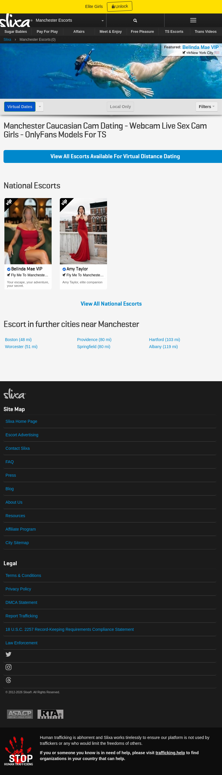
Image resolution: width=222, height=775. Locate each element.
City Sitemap (17, 542)
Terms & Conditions (23, 575)
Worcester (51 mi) (21, 346)
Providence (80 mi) (94, 339)
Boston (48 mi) (18, 339)
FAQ (10, 461)
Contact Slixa (18, 448)
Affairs (78, 32)
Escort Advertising (22, 434)
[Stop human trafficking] (111, 751)
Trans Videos (205, 32)
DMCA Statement (21, 602)
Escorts (65, 20)
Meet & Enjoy (111, 32)
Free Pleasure (142, 32)
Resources (15, 515)
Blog (10, 488)
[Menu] (193, 20)
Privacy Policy (18, 589)
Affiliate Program (21, 529)
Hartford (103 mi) (164, 339)
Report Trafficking (22, 616)
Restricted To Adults (50, 714)
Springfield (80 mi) (94, 346)
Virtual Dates (19, 106)
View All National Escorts (111, 304)
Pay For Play (47, 32)
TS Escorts (174, 32)
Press (11, 475)
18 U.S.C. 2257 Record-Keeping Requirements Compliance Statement (70, 629)
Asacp (20, 714)
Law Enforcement (22, 643)
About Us (14, 502)
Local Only (120, 106)
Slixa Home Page (21, 421)
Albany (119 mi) (163, 346)
